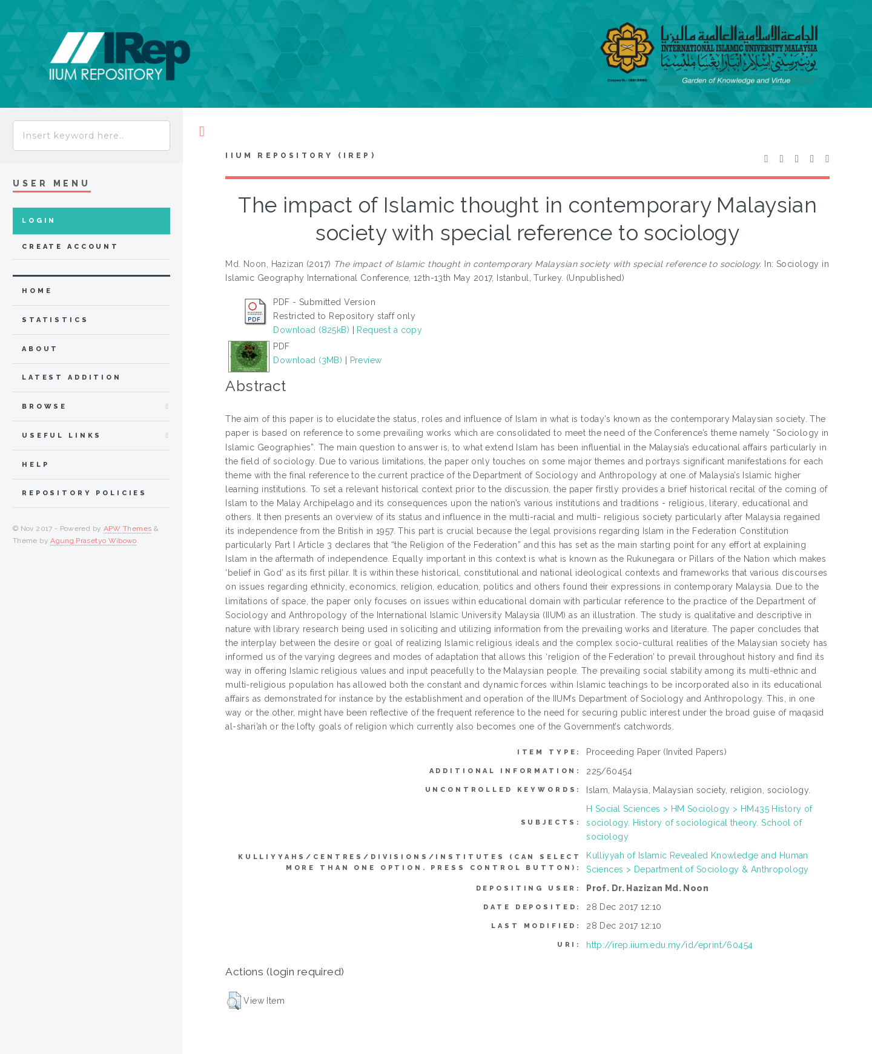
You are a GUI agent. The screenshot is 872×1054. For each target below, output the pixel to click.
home (37, 291)
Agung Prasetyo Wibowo (93, 540)
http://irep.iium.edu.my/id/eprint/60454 (669, 945)
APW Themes (128, 528)
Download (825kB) (311, 330)
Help (35, 465)
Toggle (202, 132)
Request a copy (389, 330)
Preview (366, 360)
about (40, 349)
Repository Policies (84, 493)
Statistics (55, 320)
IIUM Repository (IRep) (300, 155)
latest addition (72, 377)
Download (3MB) (307, 360)
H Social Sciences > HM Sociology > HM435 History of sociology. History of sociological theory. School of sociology (699, 823)
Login (39, 221)
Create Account (70, 247)
